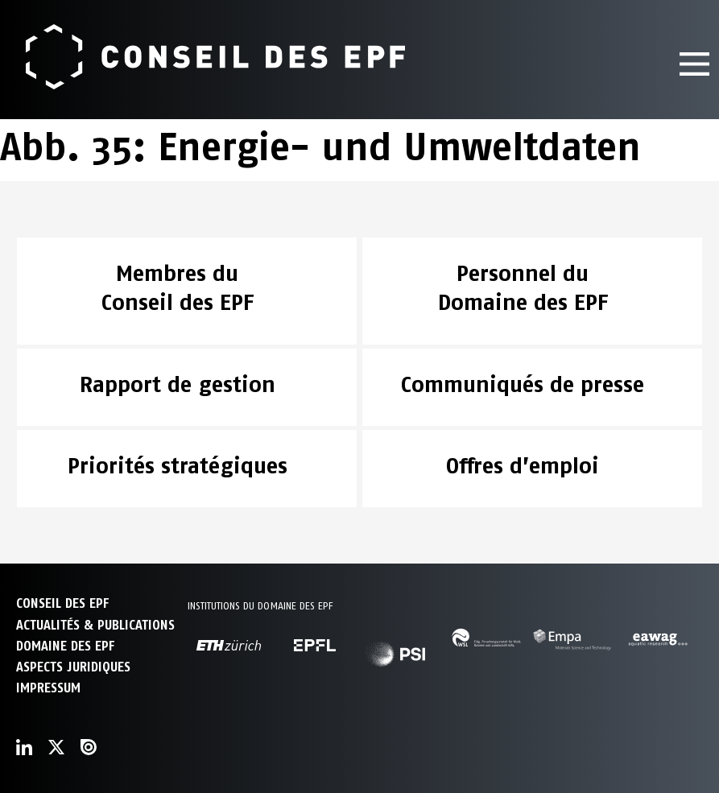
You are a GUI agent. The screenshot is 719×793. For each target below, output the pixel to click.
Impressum (48, 688)
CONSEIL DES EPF (62, 603)
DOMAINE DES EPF (65, 646)
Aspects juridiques (73, 667)
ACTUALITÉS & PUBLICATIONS (95, 625)
